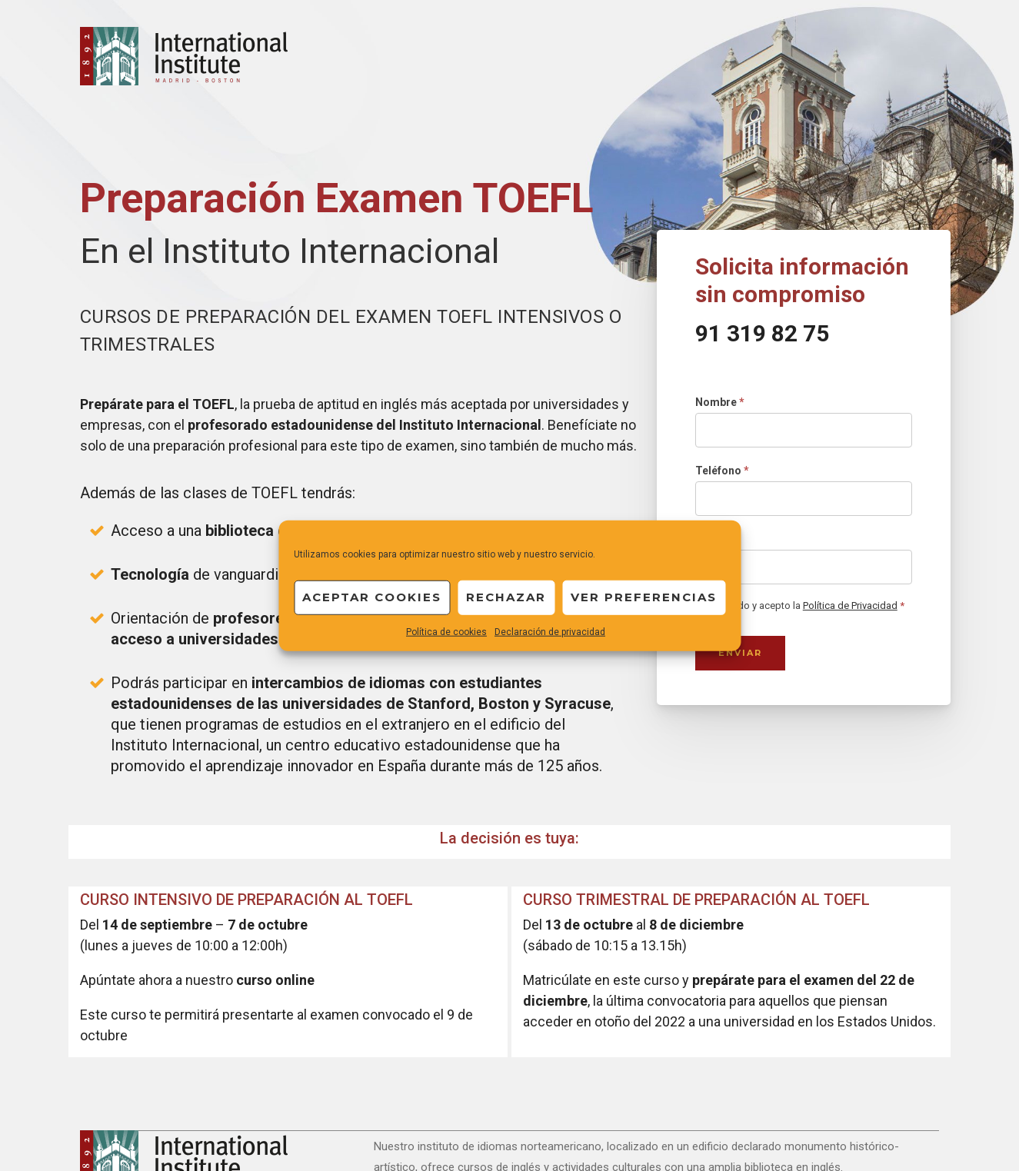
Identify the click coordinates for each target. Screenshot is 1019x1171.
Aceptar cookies (371, 597)
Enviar (740, 652)
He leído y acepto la (799, 606)
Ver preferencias (644, 597)
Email (713, 539)
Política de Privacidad (850, 605)
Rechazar (506, 597)
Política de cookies (446, 631)
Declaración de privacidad (550, 631)
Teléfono (722, 470)
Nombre (719, 402)
